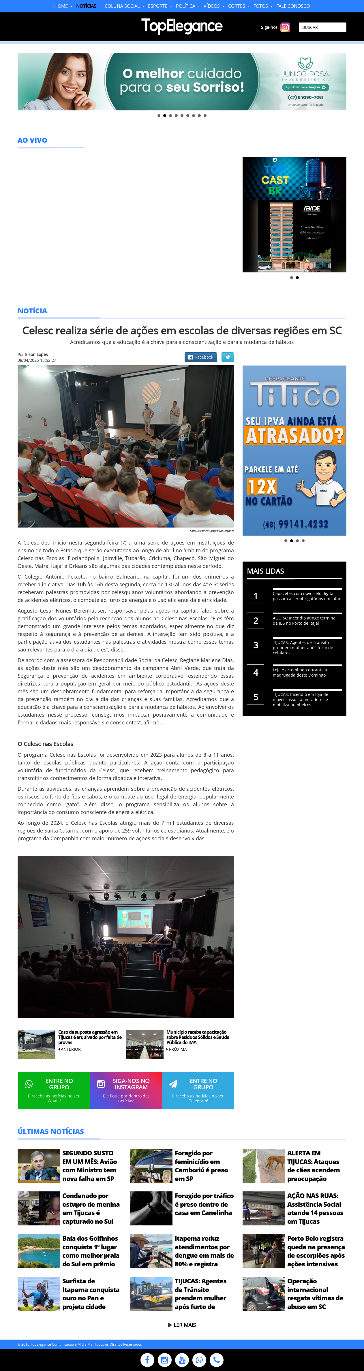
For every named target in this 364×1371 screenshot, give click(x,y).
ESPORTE (158, 6)
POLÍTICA (185, 6)
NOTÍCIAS (86, 6)
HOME (61, 6)
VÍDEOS (212, 6)
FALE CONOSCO (293, 6)
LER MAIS (185, 1324)
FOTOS (261, 6)
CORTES (236, 6)
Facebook (200, 357)
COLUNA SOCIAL (122, 6)
